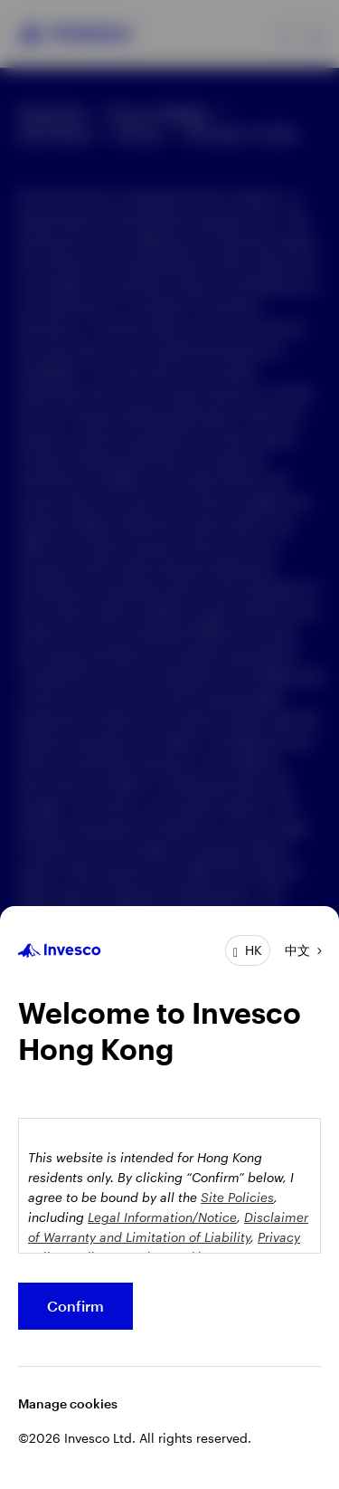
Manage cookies (68, 1403)
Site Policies (237, 1197)
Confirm (75, 1305)
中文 (297, 950)
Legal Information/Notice (162, 1217)
